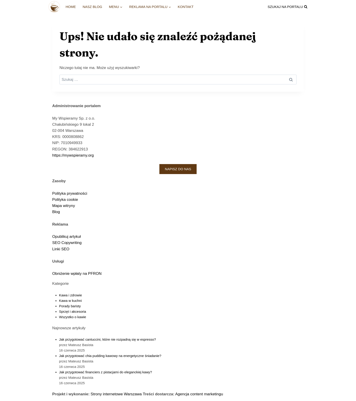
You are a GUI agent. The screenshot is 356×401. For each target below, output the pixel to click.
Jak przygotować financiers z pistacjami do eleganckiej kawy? (105, 372)
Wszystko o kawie (72, 317)
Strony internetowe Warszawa (116, 394)
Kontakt (186, 7)
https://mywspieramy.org (73, 155)
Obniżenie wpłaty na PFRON (76, 273)
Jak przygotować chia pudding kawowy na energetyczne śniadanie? (110, 356)
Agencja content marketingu (199, 394)
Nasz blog (92, 7)
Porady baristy (70, 306)
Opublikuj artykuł (66, 236)
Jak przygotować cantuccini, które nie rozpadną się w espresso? (107, 339)
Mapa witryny (63, 206)
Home (71, 7)
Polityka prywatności (69, 193)
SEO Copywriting (67, 243)
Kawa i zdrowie (70, 295)
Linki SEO (60, 249)
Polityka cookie (65, 199)
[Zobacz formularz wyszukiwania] (287, 7)
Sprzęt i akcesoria (72, 311)
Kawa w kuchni (70, 301)
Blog (56, 212)
